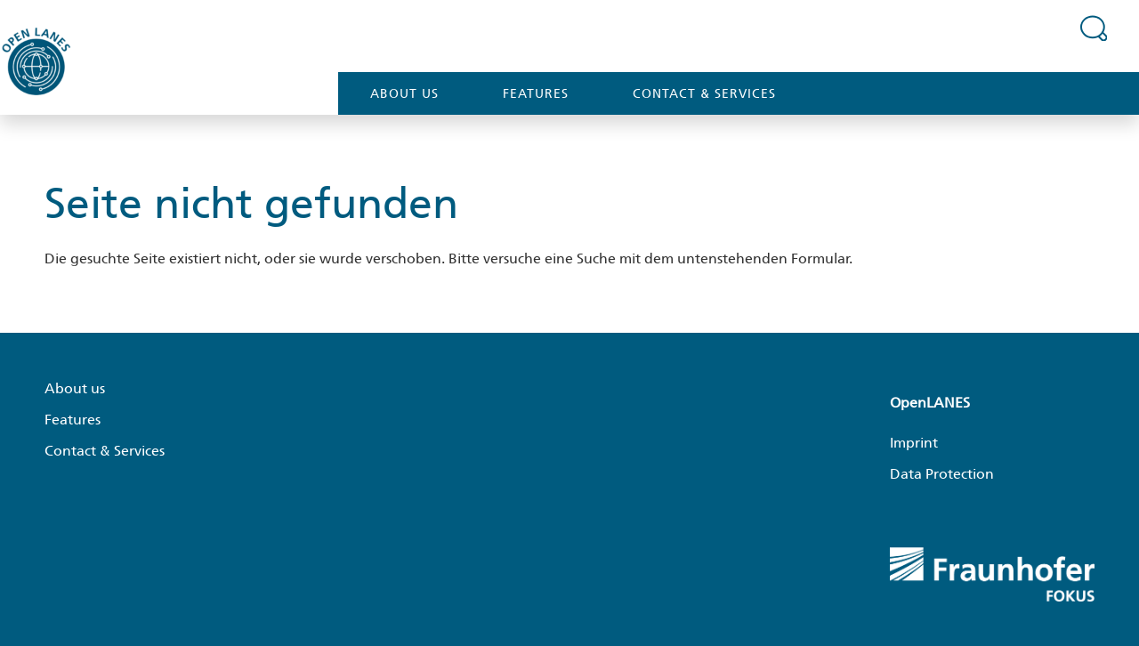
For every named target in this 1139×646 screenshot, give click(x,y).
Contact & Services (704, 93)
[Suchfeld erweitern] (1093, 27)
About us (404, 93)
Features (536, 93)
